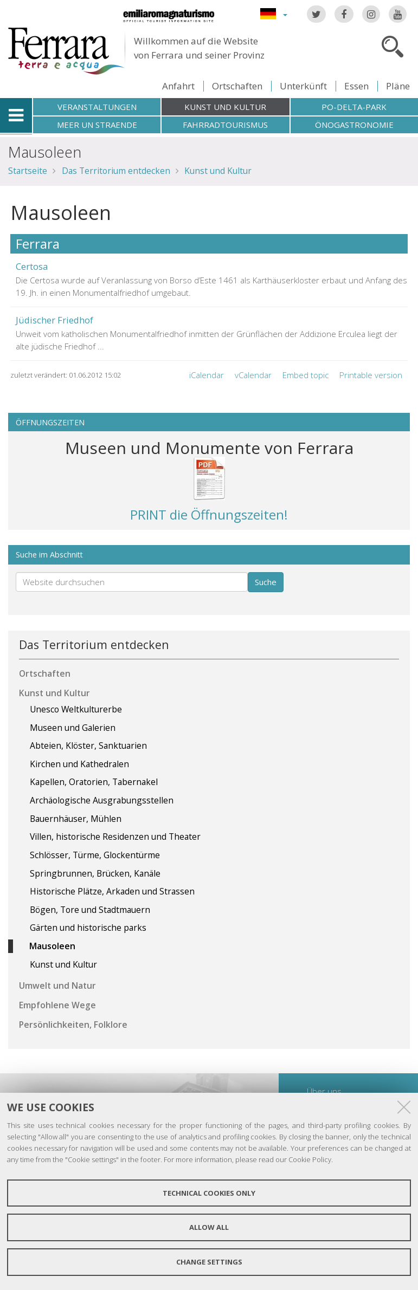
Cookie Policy (309, 1159)
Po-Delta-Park (354, 106)
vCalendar (253, 375)
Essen (356, 86)
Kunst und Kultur (225, 106)
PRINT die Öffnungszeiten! (209, 514)
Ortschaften (237, 86)
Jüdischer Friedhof (54, 320)
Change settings (209, 1262)
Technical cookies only (209, 1193)
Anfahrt (178, 86)
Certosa (32, 266)
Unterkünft (303, 86)
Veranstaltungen (97, 106)
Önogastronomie (354, 124)
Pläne (398, 86)
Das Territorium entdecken (116, 171)
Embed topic (305, 375)
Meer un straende (97, 124)
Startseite (27, 171)
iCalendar (206, 375)
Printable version (370, 375)
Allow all (209, 1227)
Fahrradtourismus (225, 124)
